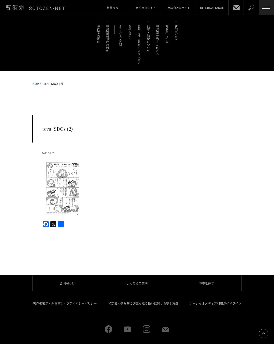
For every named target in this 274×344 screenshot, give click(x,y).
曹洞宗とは (176, 32)
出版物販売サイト (178, 8)
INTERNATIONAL (212, 8)
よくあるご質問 (120, 35)
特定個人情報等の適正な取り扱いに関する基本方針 (143, 303)
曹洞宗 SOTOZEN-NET (35, 7)
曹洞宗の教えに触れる (157, 40)
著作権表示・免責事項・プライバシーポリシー (65, 303)
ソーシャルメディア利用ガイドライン (215, 303)
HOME (36, 83)
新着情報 (112, 8)
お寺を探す (130, 32)
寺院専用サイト (146, 8)
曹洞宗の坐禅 (167, 34)
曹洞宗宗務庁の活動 (107, 38)
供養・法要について (148, 38)
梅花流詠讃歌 (98, 34)
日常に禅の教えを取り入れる (139, 44)
